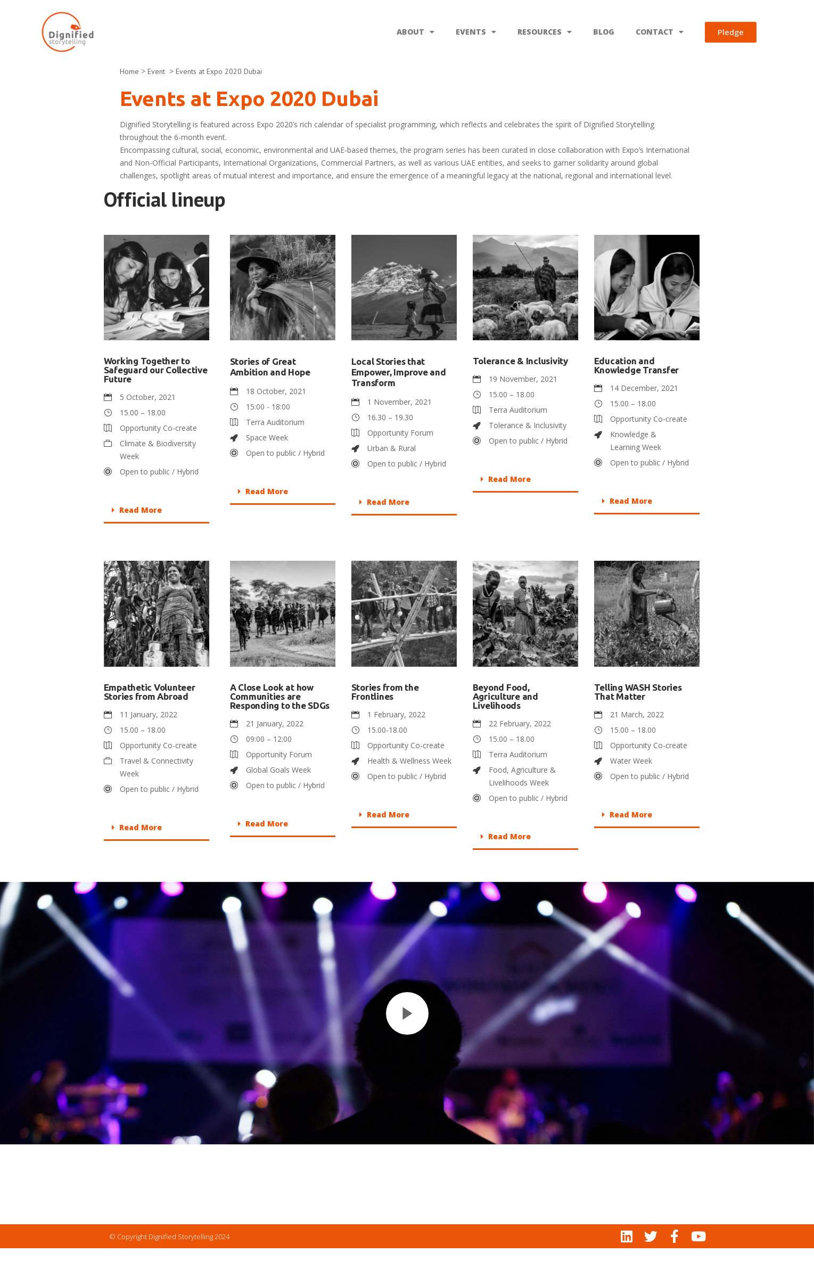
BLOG (603, 32)
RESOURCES (544, 32)
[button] (156, 539)
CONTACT (660, 32)
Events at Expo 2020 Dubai (219, 100)
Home (129, 100)
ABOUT (415, 32)
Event (157, 100)
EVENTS (476, 32)
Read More (140, 539)
